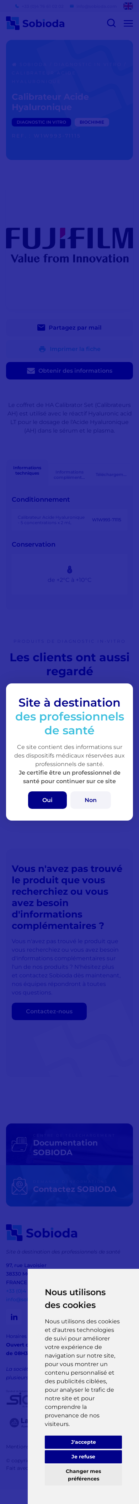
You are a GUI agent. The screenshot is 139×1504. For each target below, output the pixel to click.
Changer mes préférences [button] (83, 1475)
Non (91, 800)
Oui (47, 800)
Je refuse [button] (83, 1456)
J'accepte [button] (83, 1442)
